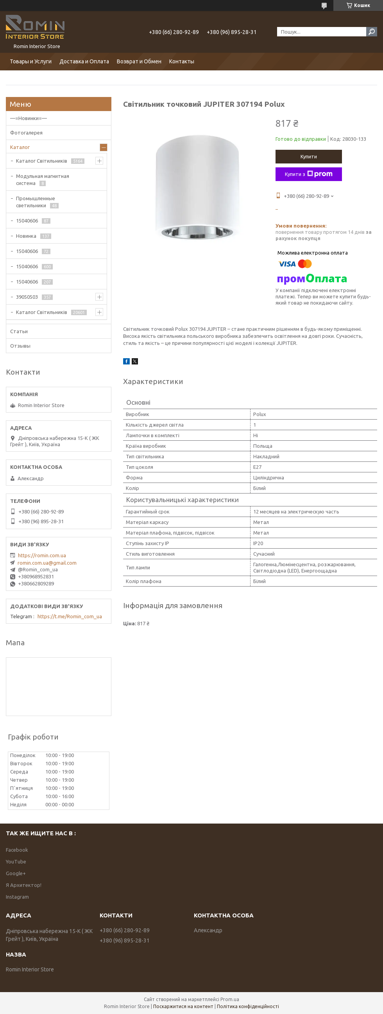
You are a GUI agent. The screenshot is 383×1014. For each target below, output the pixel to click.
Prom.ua (229, 999)
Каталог (20, 147)
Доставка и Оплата (84, 61)
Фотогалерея (26, 132)
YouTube (16, 861)
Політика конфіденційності (248, 1006)
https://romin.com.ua (42, 555)
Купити (309, 156)
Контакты (181, 61)
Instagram (17, 896)
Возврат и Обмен (139, 61)
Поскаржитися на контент (183, 1006)
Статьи (19, 331)
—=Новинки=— (28, 118)
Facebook (17, 849)
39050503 (27, 297)
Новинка (26, 236)
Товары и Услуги (31, 61)
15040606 (27, 220)
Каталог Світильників (41, 160)
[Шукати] (371, 31)
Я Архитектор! (23, 885)
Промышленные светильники (35, 202)
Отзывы (20, 345)
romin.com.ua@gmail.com (47, 562)
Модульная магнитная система (42, 179)
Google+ (16, 873)
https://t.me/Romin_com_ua (70, 616)
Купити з (309, 174)
